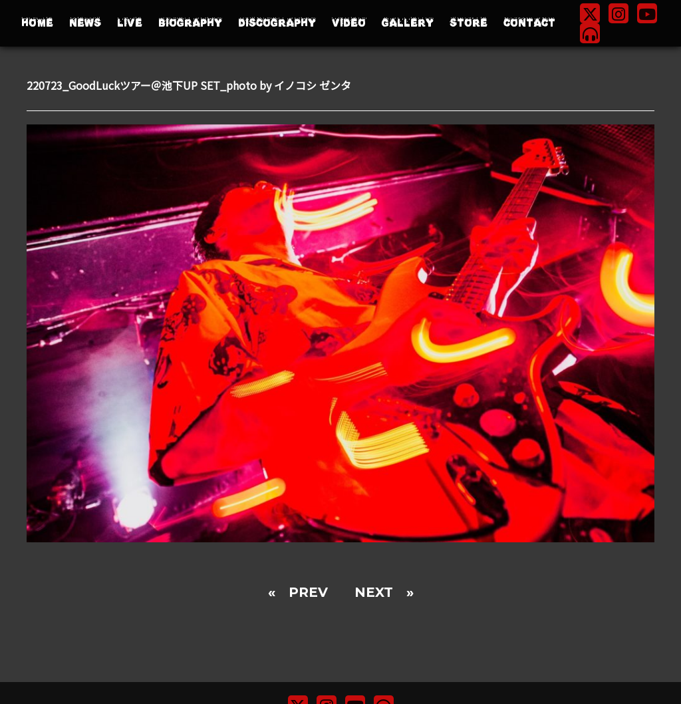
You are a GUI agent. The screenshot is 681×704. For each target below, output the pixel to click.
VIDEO (349, 23)
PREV (308, 592)
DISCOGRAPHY (277, 23)
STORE (468, 23)
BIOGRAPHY (190, 23)
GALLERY (408, 23)
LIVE (129, 23)
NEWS (85, 23)
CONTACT (529, 23)
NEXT (373, 592)
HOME (37, 23)
